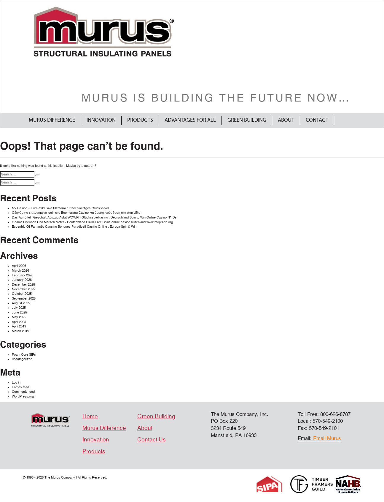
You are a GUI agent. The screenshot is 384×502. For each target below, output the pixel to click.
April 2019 (19, 326)
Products (140, 120)
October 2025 (22, 294)
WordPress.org (23, 396)
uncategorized (22, 359)
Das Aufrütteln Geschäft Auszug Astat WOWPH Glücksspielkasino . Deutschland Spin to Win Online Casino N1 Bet (94, 217)
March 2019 (20, 331)
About (286, 120)
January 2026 (22, 280)
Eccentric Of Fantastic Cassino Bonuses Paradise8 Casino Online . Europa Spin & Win (74, 227)
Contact (317, 120)
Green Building (246, 120)
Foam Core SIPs (24, 355)
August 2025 (21, 303)
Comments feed (23, 392)
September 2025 (24, 298)
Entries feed (20, 387)
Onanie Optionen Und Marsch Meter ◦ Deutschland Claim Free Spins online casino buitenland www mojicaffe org (92, 222)
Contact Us (151, 439)
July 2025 (19, 308)
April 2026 (19, 266)
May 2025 (19, 317)
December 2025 (23, 284)
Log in (16, 382)
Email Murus (327, 438)
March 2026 (20, 271)
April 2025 (19, 322)
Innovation (101, 120)
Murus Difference (52, 120)
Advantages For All (190, 120)
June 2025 (19, 312)
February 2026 (22, 275)
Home (90, 416)
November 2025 (23, 289)
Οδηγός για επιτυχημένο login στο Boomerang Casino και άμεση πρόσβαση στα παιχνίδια (76, 213)
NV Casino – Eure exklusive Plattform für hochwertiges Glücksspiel (60, 208)
